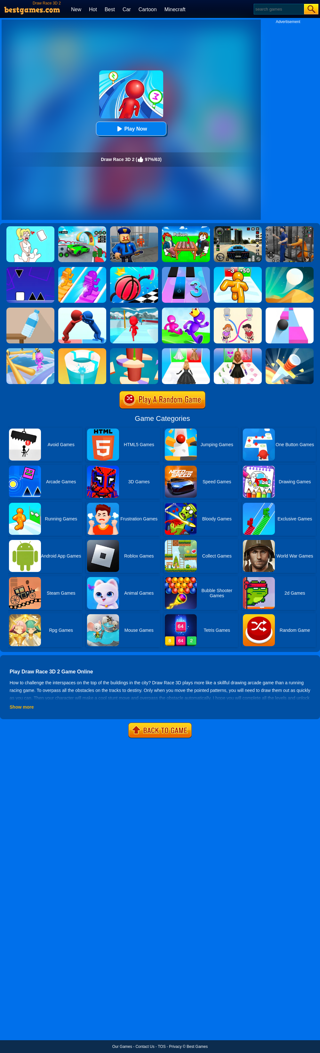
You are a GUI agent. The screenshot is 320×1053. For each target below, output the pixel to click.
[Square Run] (30, 269)
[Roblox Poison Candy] (186, 228)
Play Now (131, 129)
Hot (93, 9)
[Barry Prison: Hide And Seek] (134, 228)
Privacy (175, 1046)
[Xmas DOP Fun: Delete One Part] (30, 228)
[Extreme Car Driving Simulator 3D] (238, 228)
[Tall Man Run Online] (238, 269)
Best (110, 9)
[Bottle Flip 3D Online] (30, 310)
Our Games (122, 1046)
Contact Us (144, 1046)
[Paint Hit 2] (82, 350)
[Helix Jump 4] (134, 350)
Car (127, 9)
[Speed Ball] (290, 310)
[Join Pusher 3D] (82, 310)
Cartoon (148, 9)
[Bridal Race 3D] (186, 350)
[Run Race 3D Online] (186, 310)
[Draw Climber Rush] (134, 269)
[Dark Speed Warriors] (82, 228)
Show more (22, 707)
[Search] (278, 9)
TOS (161, 1046)
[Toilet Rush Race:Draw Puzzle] (238, 310)
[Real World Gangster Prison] (290, 228)
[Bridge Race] (82, 269)
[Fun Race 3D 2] (30, 350)
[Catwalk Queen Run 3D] (238, 350)
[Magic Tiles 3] (186, 269)
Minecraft (175, 9)
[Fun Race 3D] (134, 310)
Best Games (197, 1046)
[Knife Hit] (290, 350)
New (76, 9)
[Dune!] (290, 269)
